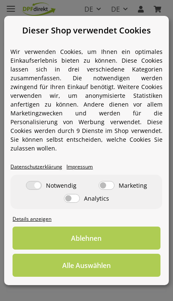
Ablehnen (86, 238)
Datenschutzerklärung (36, 166)
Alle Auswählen (86, 265)
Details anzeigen (32, 218)
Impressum (79, 166)
